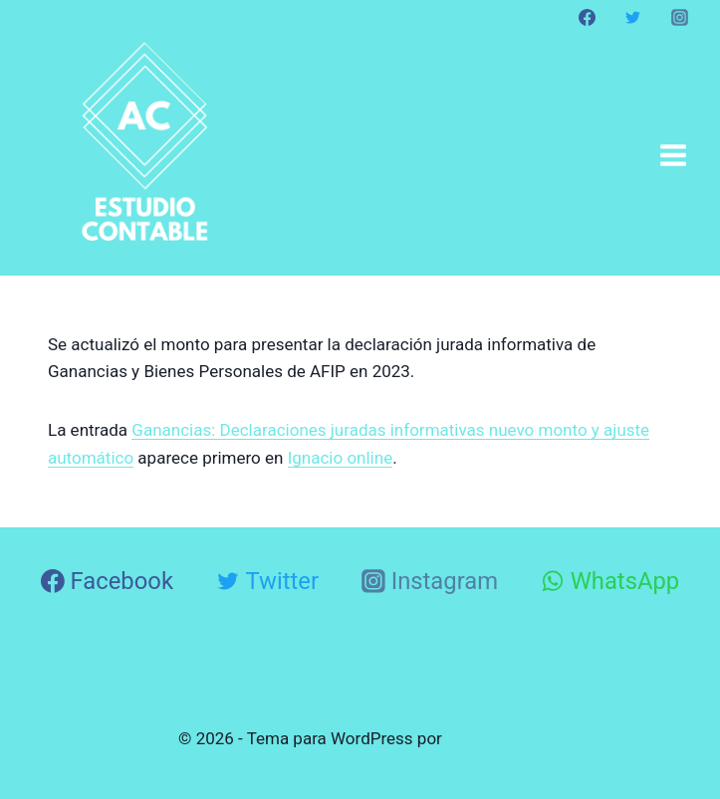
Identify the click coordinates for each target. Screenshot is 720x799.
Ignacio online (340, 458)
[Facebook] (587, 17)
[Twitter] (633, 17)
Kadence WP (494, 738)
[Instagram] (679, 17)
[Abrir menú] (672, 154)
